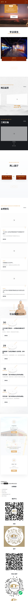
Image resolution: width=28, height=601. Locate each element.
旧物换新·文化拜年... (8, 262)
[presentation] (12, 68)
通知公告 (4, 230)
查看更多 (14, 16)
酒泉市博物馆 (4, 495)
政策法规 (4, 288)
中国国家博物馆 (4, 489)
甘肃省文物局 (4, 492)
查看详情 (4, 239)
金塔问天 (14, 58)
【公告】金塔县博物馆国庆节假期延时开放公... (13, 232)
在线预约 (10, 5)
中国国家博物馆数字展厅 (6, 494)
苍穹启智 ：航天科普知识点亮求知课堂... (13, 374)
